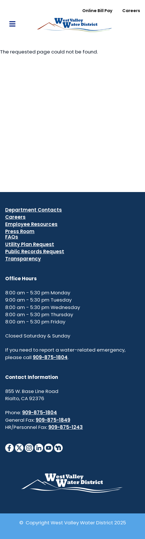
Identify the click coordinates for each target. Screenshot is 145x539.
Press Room (20, 231)
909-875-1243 (65, 427)
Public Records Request (34, 251)
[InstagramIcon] (29, 447)
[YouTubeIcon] (48, 447)
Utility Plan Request (29, 244)
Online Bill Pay (97, 11)
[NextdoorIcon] (58, 447)
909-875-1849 (53, 420)
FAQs (11, 236)
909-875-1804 (50, 357)
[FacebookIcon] (9, 447)
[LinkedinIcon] (39, 447)
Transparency (23, 258)
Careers (131, 11)
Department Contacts (33, 209)
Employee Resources (31, 224)
